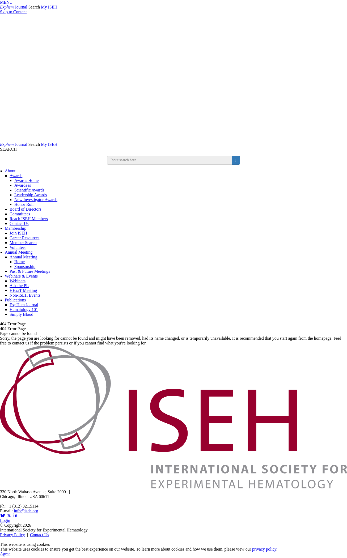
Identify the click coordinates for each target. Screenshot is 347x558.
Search (34, 7)
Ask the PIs (19, 285)
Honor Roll (23, 204)
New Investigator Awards (35, 199)
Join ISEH (18, 233)
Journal (13, 7)
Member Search (23, 242)
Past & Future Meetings (30, 271)
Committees (20, 214)
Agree (5, 554)
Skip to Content (13, 12)
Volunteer (18, 247)
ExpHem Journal (24, 305)
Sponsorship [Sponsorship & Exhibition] (24, 266)
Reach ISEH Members (29, 218)
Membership (15, 228)
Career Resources (24, 238)
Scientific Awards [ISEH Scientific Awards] (29, 190)
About (10, 171)
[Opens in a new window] (2, 515)
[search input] (169, 160)
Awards (16, 175)
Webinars (18, 281)
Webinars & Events (21, 276)
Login (5, 520)
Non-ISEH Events (25, 295)
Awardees (22, 185)
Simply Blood (21, 314)
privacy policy (264, 549)
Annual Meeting (18, 252)
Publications (15, 300)
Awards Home (26, 180)
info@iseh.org (26, 511)
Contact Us (19, 223)
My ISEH (49, 7)
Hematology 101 (24, 309)
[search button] (236, 160)
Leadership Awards (30, 195)
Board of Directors (25, 209)
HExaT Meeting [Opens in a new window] (23, 290)
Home (19, 261)
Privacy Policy (12, 535)
